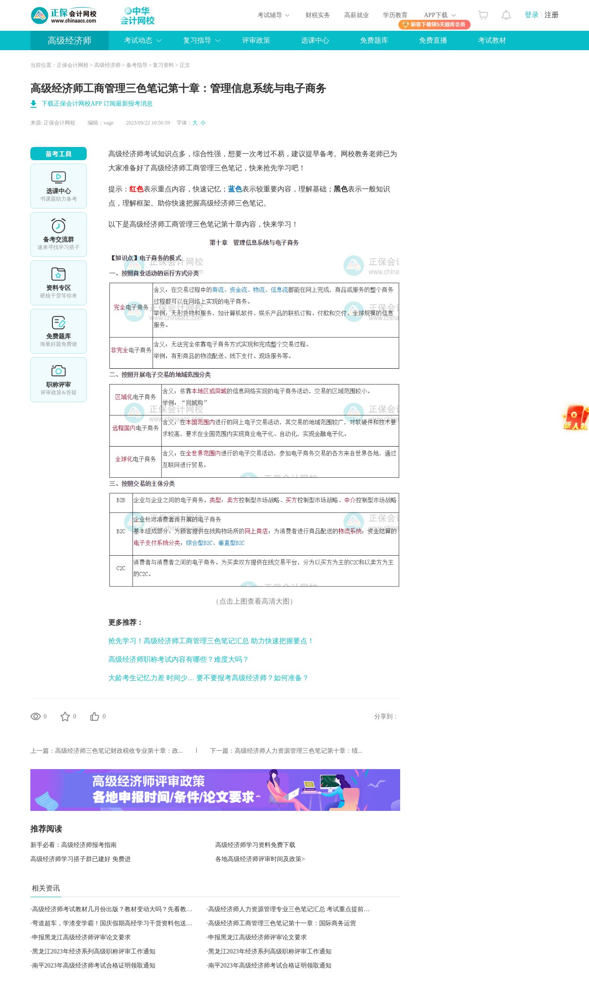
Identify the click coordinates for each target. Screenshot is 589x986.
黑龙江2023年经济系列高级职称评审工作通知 (93, 951)
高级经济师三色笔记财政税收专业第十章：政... (119, 751)
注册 (552, 14)
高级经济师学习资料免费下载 (255, 845)
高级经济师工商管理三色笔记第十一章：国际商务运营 (282, 923)
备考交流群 (58, 235)
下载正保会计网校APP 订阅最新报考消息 (97, 103)
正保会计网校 (72, 65)
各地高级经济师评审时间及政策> (260, 859)
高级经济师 (70, 40)
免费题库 (374, 40)
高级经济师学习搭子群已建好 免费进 (80, 859)
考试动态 (138, 40)
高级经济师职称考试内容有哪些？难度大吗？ (178, 659)
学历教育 (395, 15)
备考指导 (136, 65)
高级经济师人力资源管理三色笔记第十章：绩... (299, 751)
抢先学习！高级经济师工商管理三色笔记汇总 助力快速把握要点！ (211, 641)
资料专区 (58, 283)
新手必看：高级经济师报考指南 (73, 845)
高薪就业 (356, 15)
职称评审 (58, 380)
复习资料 (163, 65)
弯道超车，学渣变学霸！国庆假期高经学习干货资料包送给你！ (118, 923)
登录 (532, 14)
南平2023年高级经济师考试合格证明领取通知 (93, 965)
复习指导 (197, 40)
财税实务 (318, 15)
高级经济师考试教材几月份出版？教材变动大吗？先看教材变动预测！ (127, 909)
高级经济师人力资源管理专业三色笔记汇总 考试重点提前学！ (292, 909)
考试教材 (492, 40)
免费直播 (433, 40)
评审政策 (256, 40)
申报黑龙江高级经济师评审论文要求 (81, 937)
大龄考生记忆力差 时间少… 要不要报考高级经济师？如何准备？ (208, 678)
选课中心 (315, 40)
